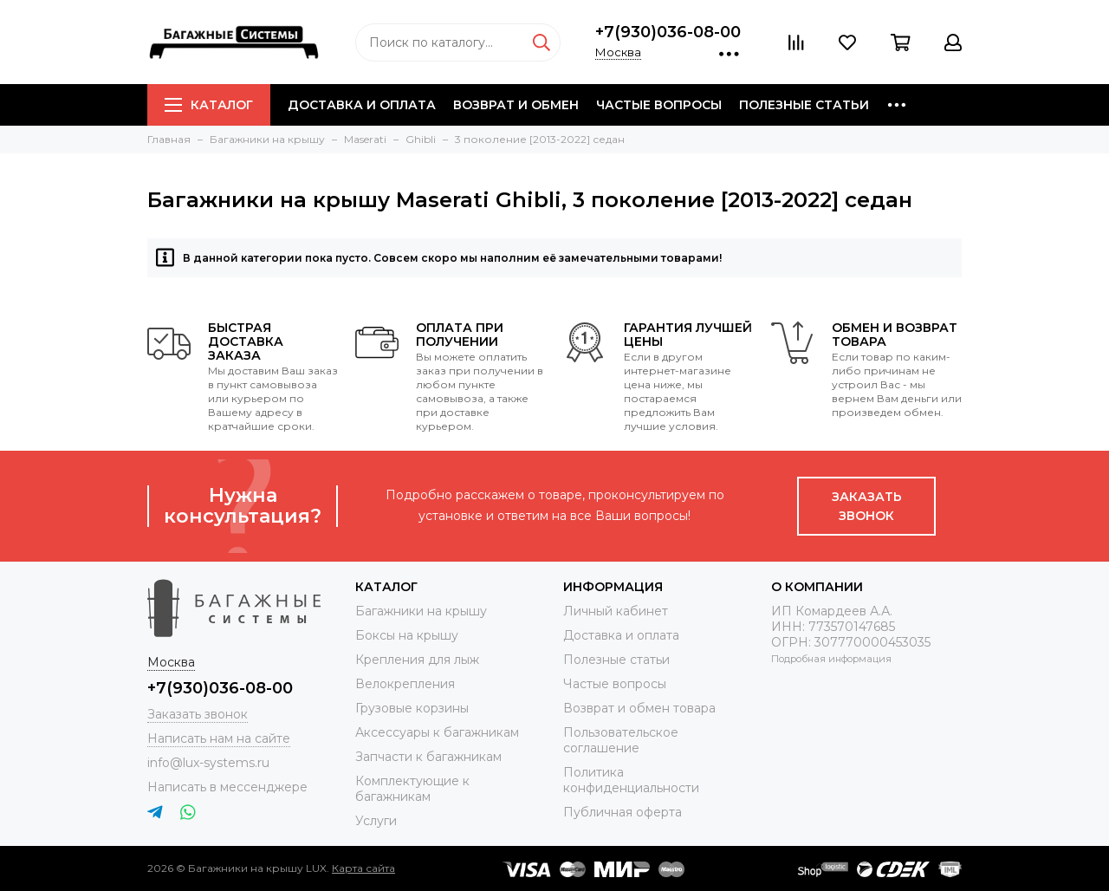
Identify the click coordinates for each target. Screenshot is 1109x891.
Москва (618, 52)
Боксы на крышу (406, 635)
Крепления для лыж (417, 659)
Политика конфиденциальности (631, 780)
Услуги (376, 821)
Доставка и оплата (362, 105)
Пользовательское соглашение (620, 740)
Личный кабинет (615, 611)
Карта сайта (363, 868)
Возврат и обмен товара (639, 708)
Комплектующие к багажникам (412, 788)
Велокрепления (405, 684)
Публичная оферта (622, 812)
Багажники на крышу (421, 611)
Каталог (209, 105)
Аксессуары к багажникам (437, 732)
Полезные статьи (804, 105)
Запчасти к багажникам (428, 756)
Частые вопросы (659, 105)
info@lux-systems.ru (208, 763)
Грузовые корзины (412, 708)
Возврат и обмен (516, 105)
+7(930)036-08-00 (668, 32)
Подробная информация (831, 659)
